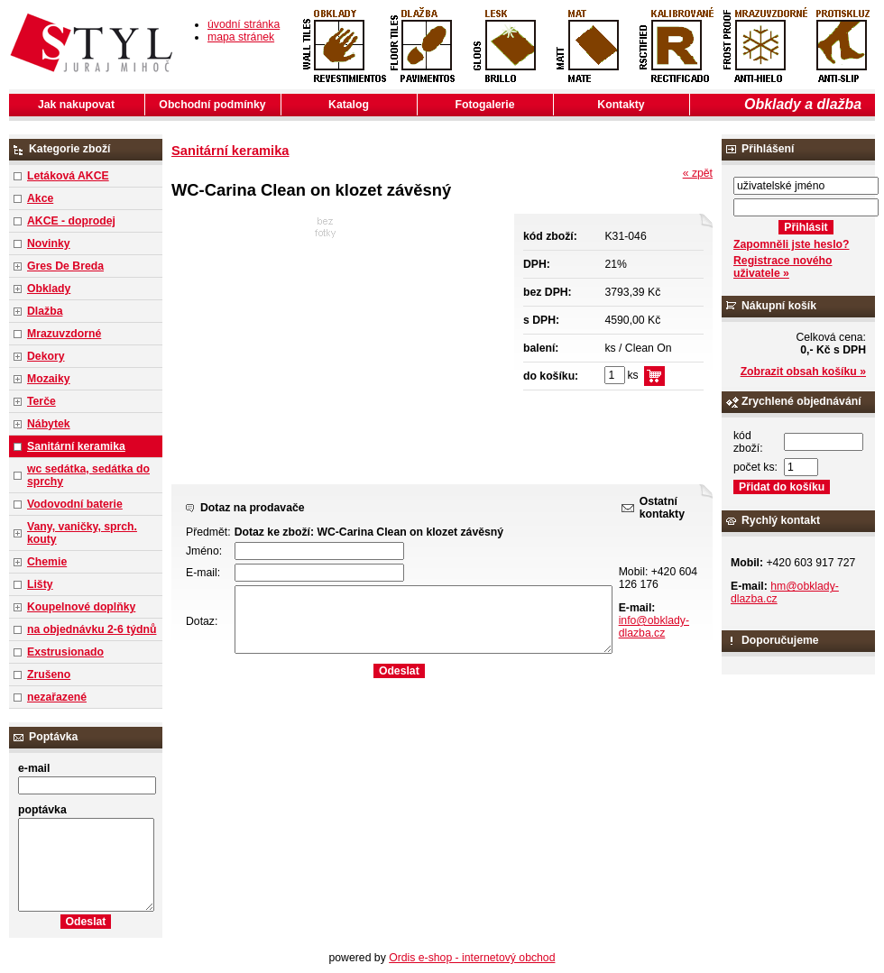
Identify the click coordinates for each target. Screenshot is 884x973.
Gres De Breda (65, 266)
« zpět (698, 173)
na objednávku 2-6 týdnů (91, 629)
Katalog (348, 104)
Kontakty (620, 104)
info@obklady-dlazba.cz (654, 626)
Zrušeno (48, 674)
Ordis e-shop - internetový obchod (472, 957)
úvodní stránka (243, 24)
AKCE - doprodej (71, 221)
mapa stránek (240, 37)
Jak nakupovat (76, 104)
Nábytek (48, 424)
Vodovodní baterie (75, 504)
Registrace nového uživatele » (782, 267)
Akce (40, 198)
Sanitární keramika (76, 446)
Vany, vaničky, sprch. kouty (82, 533)
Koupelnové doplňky (81, 607)
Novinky (48, 243)
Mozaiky (48, 378)
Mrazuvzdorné (64, 333)
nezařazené (57, 697)
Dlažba (44, 311)
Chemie (47, 561)
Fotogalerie (485, 104)
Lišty (40, 584)
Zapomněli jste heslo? (791, 244)
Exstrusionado (65, 652)
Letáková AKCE (68, 176)
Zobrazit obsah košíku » (803, 371)
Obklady (48, 288)
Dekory (45, 356)
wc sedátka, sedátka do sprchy (88, 475)
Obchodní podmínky (212, 104)
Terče (41, 401)
